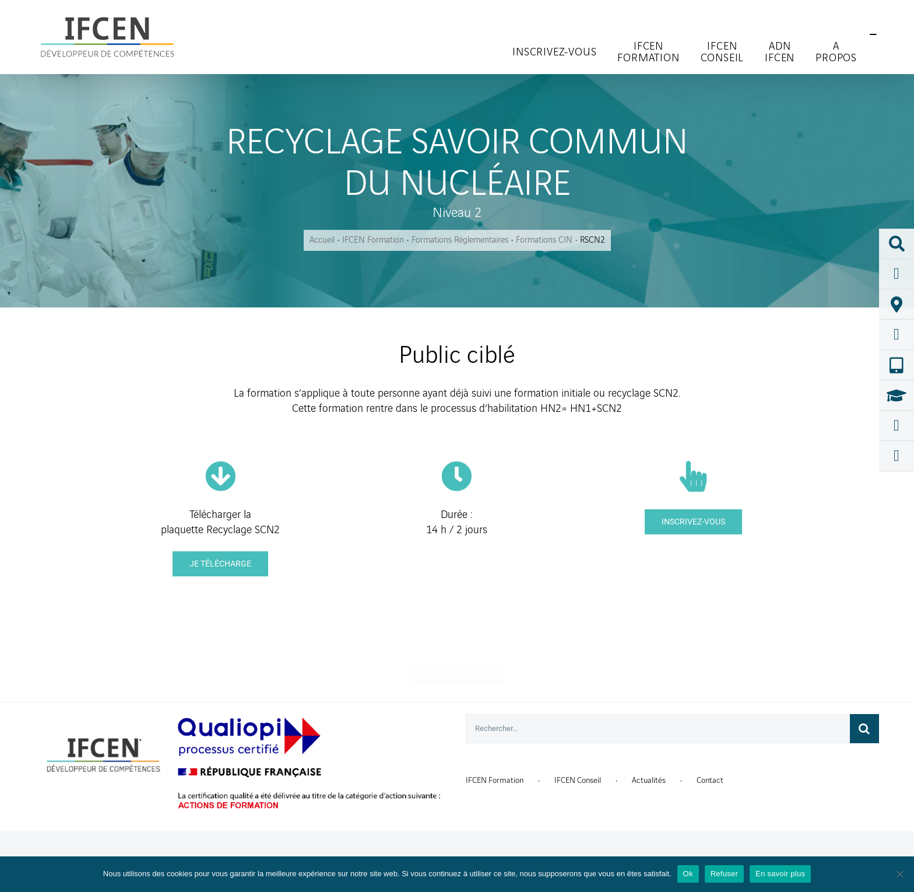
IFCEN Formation (494, 780)
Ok (688, 873)
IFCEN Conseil (577, 780)
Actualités (649, 780)
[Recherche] (864, 728)
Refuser (724, 873)
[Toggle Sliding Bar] (873, 35)
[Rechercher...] (658, 728)
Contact (710, 780)
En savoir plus (780, 873)
